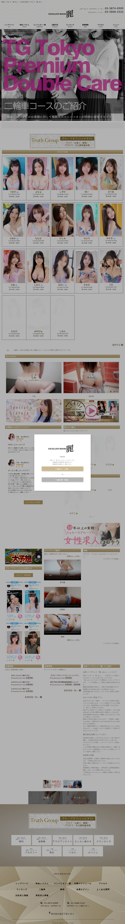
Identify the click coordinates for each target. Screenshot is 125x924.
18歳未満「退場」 (62, 480)
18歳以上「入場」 (62, 469)
